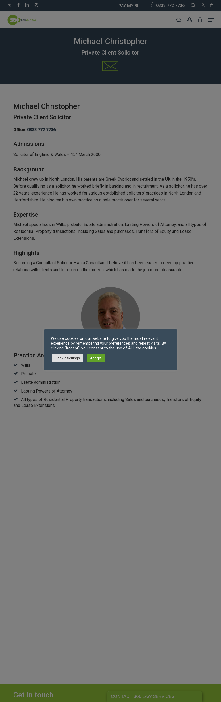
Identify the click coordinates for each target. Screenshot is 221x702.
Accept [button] (95, 358)
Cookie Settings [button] (67, 358)
